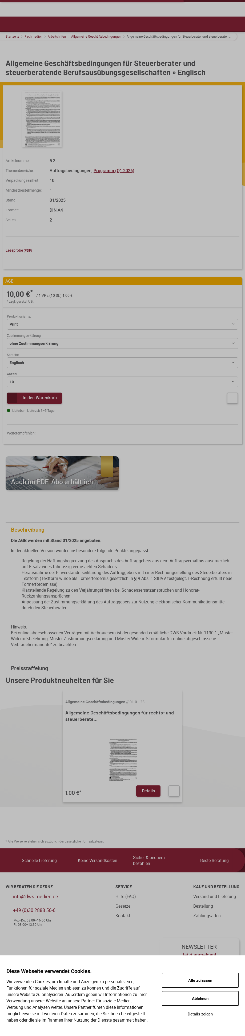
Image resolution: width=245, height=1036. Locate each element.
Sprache (13, 355)
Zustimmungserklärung (24, 335)
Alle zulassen (200, 980)
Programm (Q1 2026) (114, 170)
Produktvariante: (19, 316)
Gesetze (122, 906)
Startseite (12, 36)
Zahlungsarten (207, 916)
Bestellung (203, 906)
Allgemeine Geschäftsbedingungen (96, 36)
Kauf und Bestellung (216, 887)
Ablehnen (200, 998)
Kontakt (122, 916)
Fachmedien (33, 36)
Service (123, 887)
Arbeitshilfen (57, 36)
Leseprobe (19, 250)
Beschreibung (124, 530)
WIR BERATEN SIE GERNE (29, 887)
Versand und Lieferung (214, 896)
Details (148, 791)
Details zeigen (200, 1014)
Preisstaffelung (124, 668)
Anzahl (12, 374)
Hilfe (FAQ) (125, 896)
